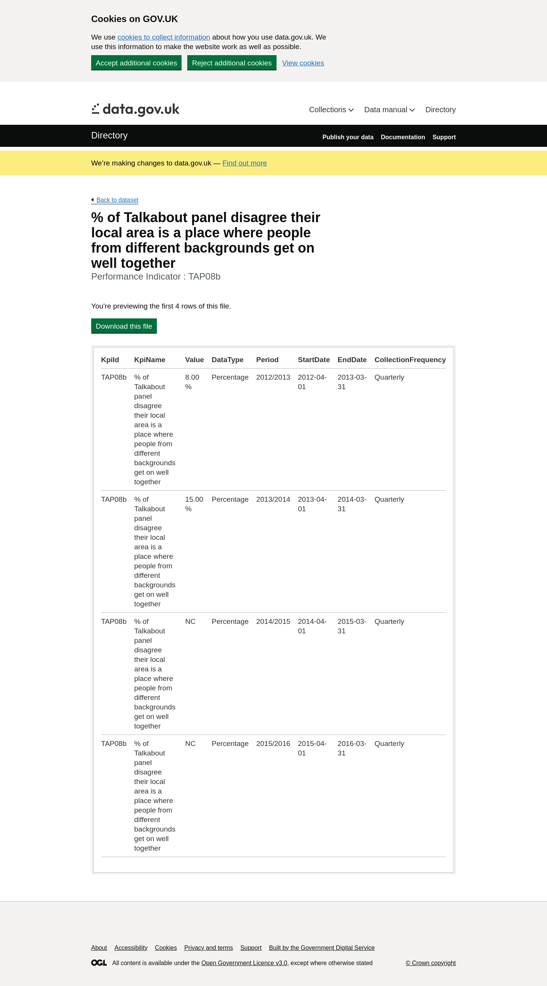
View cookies (303, 63)
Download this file (124, 326)
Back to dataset (117, 200)
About (99, 948)
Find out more (245, 163)
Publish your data (348, 137)
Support (444, 137)
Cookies (166, 948)
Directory (440, 109)
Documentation (403, 137)
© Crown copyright (431, 963)
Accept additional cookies (136, 63)
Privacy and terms (208, 948)
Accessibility (130, 948)
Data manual (386, 109)
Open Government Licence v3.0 (244, 963)
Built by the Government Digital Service (322, 948)
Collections (328, 109)
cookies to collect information (163, 37)
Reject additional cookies (232, 63)
